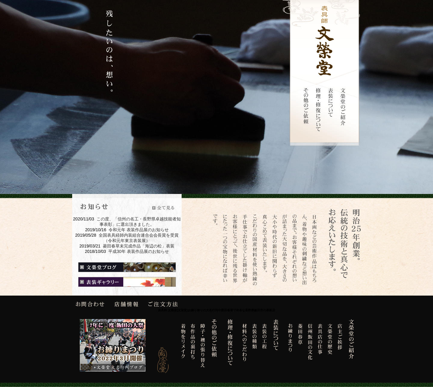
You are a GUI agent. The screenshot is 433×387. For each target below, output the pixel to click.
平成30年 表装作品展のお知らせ (138, 251)
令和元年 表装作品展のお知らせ (139, 229)
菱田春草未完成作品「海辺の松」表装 (138, 246)
